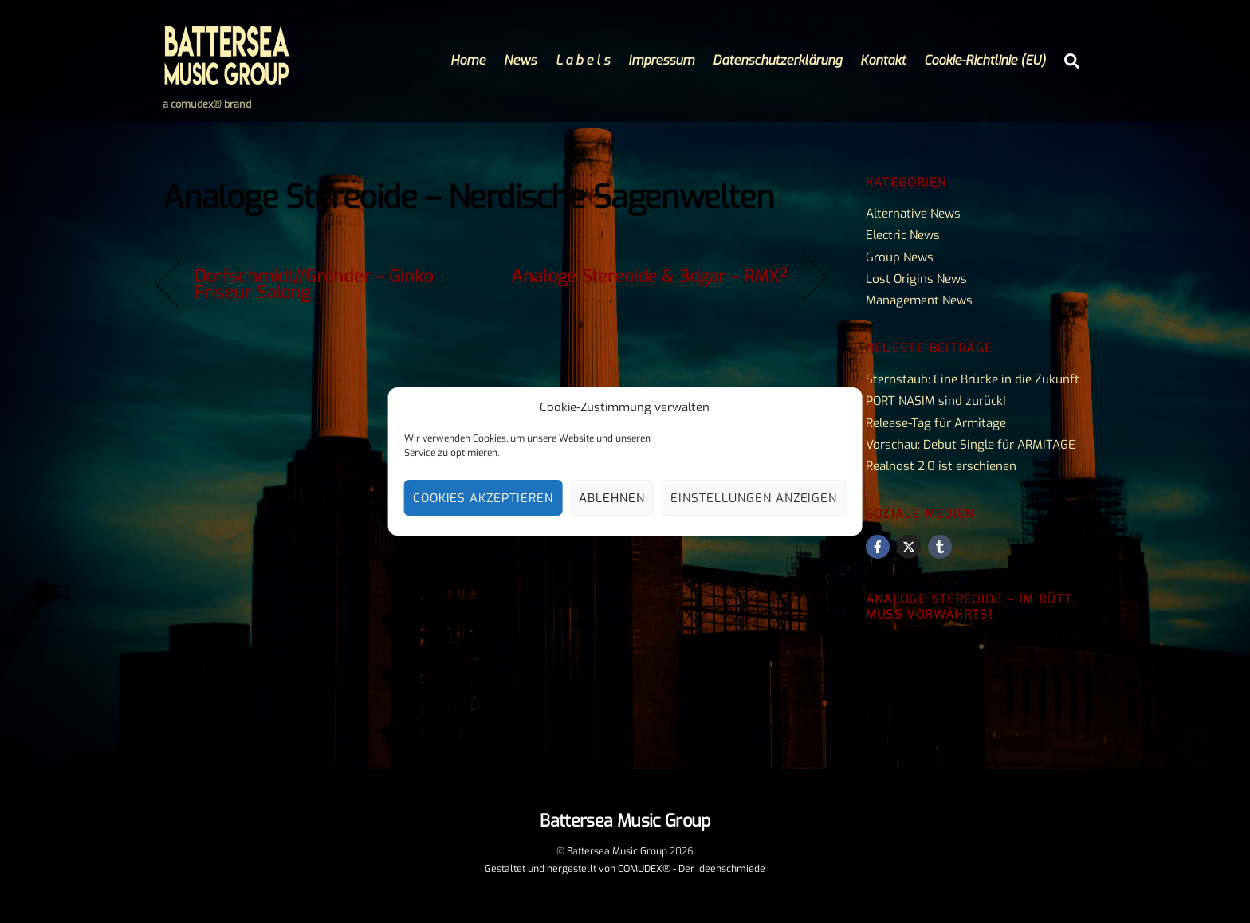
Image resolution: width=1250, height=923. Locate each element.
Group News (900, 257)
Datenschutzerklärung (777, 60)
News (520, 60)
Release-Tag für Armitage (936, 423)
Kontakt (883, 60)
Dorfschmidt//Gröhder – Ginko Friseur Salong (314, 284)
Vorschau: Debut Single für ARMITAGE (970, 445)
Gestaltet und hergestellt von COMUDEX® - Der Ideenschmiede (625, 868)
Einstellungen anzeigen (753, 498)
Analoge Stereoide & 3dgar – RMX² (649, 277)
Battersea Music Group (617, 851)
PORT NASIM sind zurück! (936, 401)
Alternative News (913, 214)
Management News (919, 300)
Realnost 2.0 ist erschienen (941, 466)
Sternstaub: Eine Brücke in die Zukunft (972, 379)
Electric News (903, 235)
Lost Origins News (916, 279)
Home (467, 60)
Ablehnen (612, 498)
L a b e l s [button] (583, 60)
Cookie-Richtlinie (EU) (985, 60)
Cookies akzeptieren (483, 498)
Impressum (661, 60)
